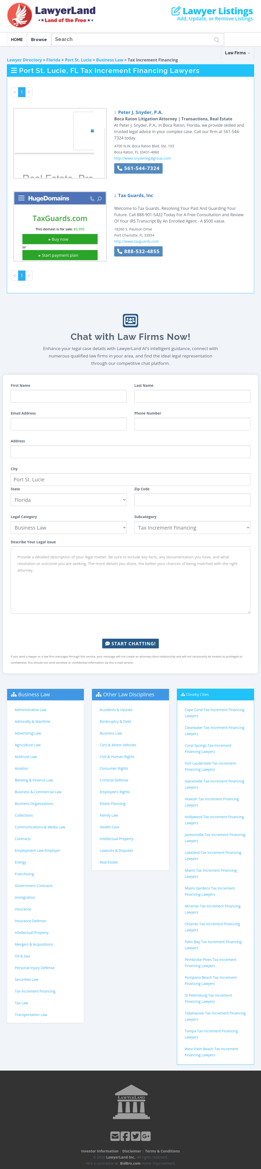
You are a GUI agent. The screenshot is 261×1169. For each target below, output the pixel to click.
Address (18, 441)
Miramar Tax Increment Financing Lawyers (213, 909)
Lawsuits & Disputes (116, 850)
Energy (20, 862)
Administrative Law (30, 709)
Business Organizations (34, 803)
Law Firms (237, 52)
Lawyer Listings (212, 11)
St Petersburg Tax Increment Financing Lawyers (208, 998)
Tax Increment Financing (35, 991)
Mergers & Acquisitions (34, 944)
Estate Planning (112, 803)
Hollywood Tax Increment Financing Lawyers (214, 819)
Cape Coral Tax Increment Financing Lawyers (214, 712)
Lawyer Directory (24, 60)
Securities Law (26, 979)
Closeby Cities (197, 694)
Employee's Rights (114, 791)
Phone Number (147, 413)
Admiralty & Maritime (32, 721)
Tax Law (21, 1002)
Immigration (25, 897)
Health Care (109, 827)
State (15, 488)
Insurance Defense (30, 920)
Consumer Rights (114, 768)
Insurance (23, 909)
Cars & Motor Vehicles (118, 744)
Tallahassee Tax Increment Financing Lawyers (215, 1016)
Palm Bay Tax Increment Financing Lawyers (213, 944)
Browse (39, 39)
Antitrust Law (26, 756)
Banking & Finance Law (34, 780)
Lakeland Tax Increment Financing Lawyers (213, 855)
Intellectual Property (31, 932)
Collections (24, 815)
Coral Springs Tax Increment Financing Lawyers (208, 748)
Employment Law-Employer (37, 850)
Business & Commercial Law (38, 791)
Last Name (143, 385)
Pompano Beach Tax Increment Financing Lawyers (211, 980)
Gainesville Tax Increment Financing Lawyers (214, 784)
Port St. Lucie (78, 60)
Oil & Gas (22, 956)
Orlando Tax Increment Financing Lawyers (212, 926)
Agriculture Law (28, 744)
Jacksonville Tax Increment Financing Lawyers (215, 837)
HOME (17, 39)
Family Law (109, 815)
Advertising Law (28, 733)
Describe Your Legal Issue (33, 541)
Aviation (21, 768)
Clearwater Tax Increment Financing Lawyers (214, 730)
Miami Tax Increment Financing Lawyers (211, 873)
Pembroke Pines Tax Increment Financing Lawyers (211, 962)
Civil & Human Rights (117, 756)
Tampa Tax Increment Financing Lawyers (211, 1034)
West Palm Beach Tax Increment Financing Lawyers (211, 1051)
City (14, 468)
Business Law (109, 60)
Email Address (23, 413)
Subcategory (145, 516)
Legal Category (24, 516)
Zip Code (142, 488)
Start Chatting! (130, 643)
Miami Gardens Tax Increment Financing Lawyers (210, 891)
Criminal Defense (114, 780)
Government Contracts (34, 885)
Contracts (23, 838)
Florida (53, 60)
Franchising (24, 873)
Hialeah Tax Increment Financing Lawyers (212, 802)
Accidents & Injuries (116, 709)
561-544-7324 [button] (138, 168)
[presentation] (130, 626)
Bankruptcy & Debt (115, 721)
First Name (20, 385)
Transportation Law (31, 1014)
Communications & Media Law (40, 827)
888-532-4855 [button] (138, 251)
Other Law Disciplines (128, 694)
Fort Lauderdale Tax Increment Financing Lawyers (210, 766)
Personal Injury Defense (34, 967)
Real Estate (109, 862)
